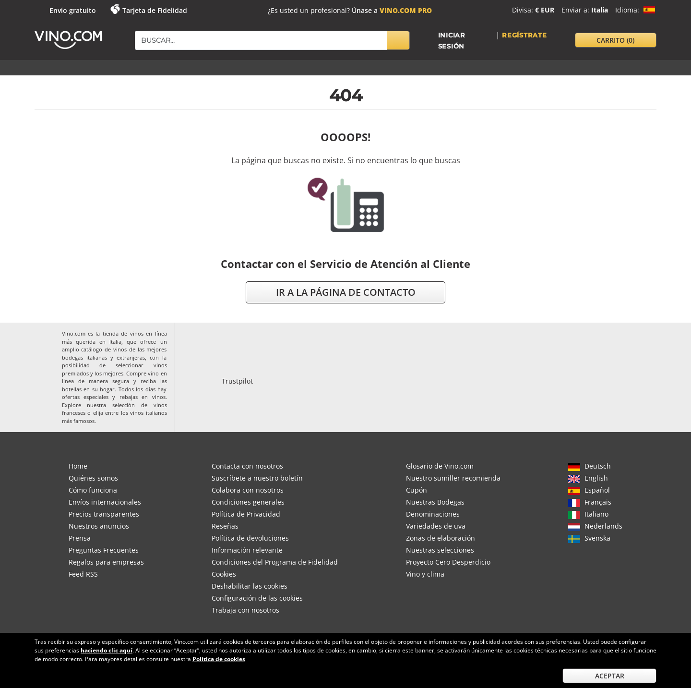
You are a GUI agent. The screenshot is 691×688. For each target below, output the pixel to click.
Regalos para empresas (106, 562)
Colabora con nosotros (248, 490)
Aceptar (609, 675)
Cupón (416, 490)
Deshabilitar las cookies (249, 586)
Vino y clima (425, 574)
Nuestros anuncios (99, 526)
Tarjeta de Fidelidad (154, 10)
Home (78, 466)
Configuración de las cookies (257, 598)
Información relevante (247, 550)
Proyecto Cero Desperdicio (448, 562)
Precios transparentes (104, 514)
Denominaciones (433, 514)
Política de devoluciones (250, 538)
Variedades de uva (435, 526)
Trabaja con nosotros (245, 610)
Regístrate (524, 35)
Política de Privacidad (246, 514)
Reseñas (225, 526)
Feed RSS (83, 574)
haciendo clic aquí (106, 650)
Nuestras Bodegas (435, 502)
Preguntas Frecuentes (104, 550)
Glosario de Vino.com (440, 466)
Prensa (80, 538)
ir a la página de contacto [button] (346, 292)
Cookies (224, 574)
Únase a (392, 10)
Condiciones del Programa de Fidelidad (275, 562)
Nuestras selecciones (440, 550)
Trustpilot (237, 381)
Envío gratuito (72, 10)
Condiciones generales (248, 502)
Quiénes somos (93, 478)
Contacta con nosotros (247, 466)
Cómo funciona (93, 490)
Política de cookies (218, 659)
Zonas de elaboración (440, 538)
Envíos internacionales (105, 502)
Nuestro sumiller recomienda (453, 478)
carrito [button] (615, 40)
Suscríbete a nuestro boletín (257, 478)
